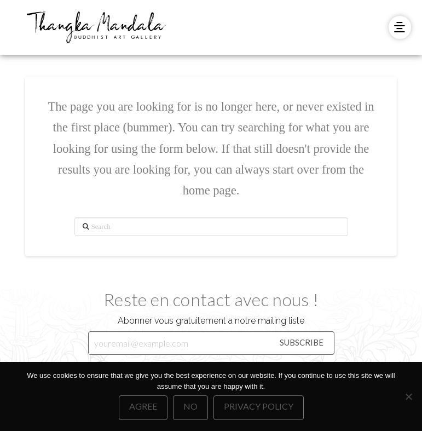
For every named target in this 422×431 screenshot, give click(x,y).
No (190, 406)
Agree (143, 406)
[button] (400, 27)
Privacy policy (258, 406)
